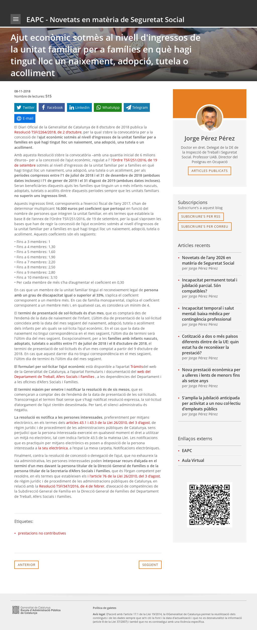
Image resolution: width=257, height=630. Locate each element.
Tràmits (137, 366)
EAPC (187, 450)
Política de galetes (104, 608)
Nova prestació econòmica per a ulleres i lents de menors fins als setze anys (211, 375)
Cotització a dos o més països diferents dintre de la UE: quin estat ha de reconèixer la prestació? (210, 344)
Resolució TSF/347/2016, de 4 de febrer (71, 486)
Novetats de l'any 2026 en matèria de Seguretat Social (208, 260)
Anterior (26, 564)
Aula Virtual (193, 460)
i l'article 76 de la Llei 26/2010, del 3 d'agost (124, 476)
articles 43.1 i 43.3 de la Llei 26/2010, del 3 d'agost (108, 422)
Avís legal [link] (99, 614)
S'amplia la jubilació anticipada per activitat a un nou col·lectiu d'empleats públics (211, 403)
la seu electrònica (53, 448)
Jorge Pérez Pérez (209, 138)
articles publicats (209, 170)
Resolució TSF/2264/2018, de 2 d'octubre (48, 132)
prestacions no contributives (42, 533)
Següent (150, 564)
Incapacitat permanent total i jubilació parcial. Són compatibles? (209, 285)
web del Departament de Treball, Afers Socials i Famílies (82, 374)
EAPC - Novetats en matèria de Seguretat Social (105, 19)
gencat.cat (69, 6)
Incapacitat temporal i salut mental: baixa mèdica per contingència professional (208, 313)
